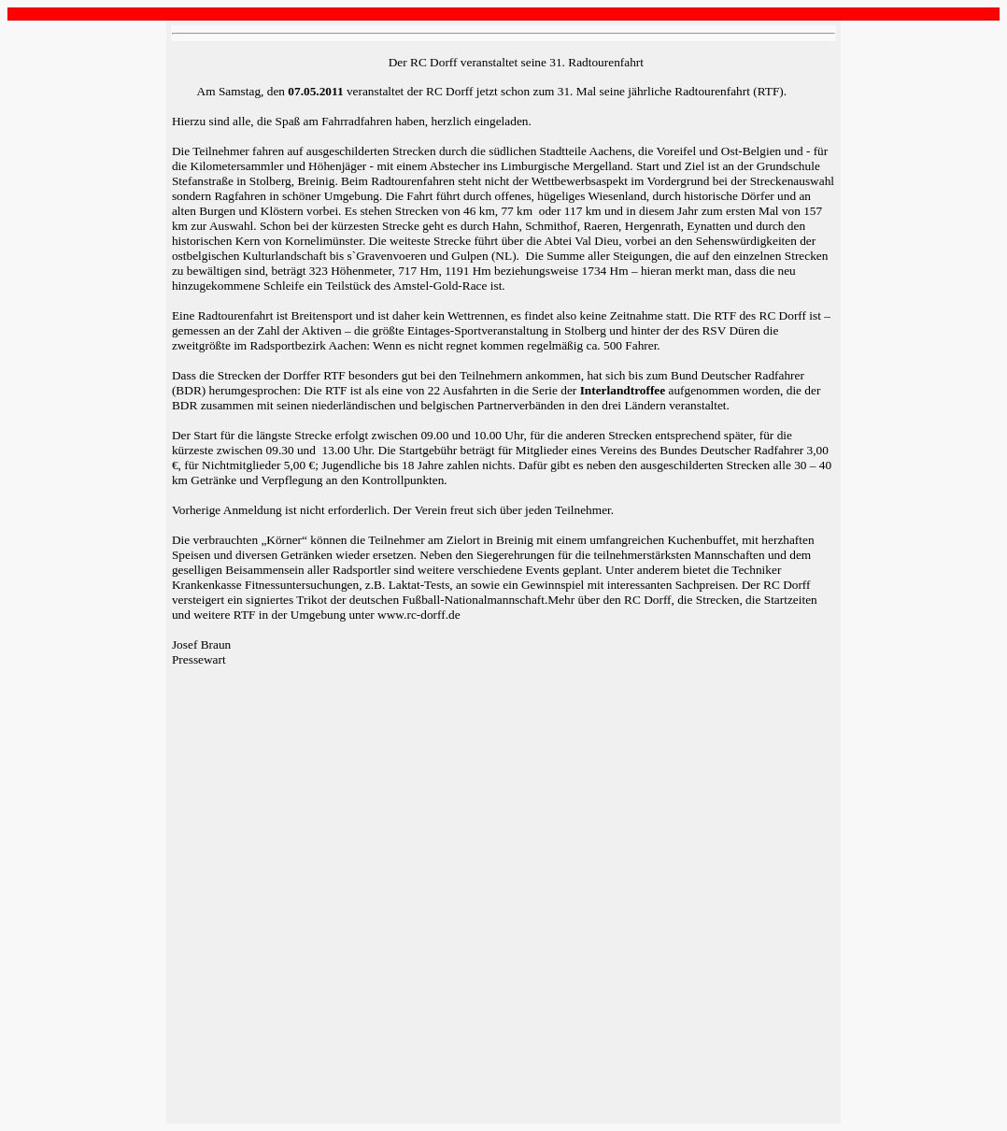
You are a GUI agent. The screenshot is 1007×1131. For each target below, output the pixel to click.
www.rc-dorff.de (418, 615)
